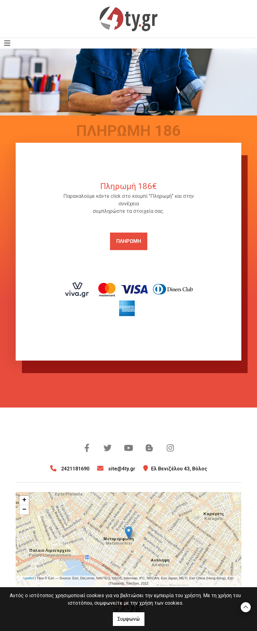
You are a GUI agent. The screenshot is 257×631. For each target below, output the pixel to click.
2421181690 (75, 469)
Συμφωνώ (129, 619)
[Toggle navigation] (7, 43)
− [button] (24, 510)
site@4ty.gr (121, 469)
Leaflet (29, 578)
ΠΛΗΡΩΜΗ (128, 241)
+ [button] (24, 500)
